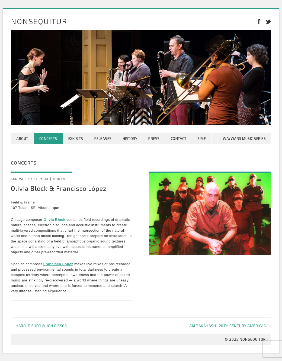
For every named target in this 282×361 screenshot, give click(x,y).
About (22, 138)
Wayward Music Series (244, 138)
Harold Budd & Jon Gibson (39, 325)
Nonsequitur (39, 21)
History (130, 138)
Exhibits (75, 138)
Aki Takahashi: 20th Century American (230, 325)
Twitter (267, 21)
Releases (103, 138)
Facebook (259, 21)
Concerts (48, 138)
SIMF (201, 138)
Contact (179, 138)
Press (154, 138)
